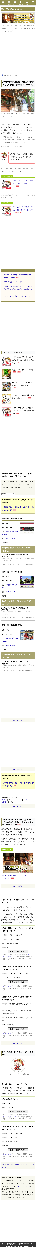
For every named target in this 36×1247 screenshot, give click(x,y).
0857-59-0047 (10, 592)
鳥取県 (4, 802)
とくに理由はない (10, 1025)
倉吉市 (26, 800)
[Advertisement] (18, 53)
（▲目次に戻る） (18, 720)
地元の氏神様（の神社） (12, 943)
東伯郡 (4, 800)
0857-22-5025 (10, 538)
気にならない (8, 1107)
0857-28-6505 (10, 645)
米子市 (19, 800)
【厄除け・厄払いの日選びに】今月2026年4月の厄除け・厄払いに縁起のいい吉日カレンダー (18, 289)
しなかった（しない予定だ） (13, 977)
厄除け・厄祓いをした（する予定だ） (16, 973)
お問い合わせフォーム (23, 1186)
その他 (6, 947)
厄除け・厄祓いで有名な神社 (13, 935)
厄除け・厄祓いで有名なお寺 (13, 939)
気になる (7, 1103)
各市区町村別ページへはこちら (14, 282)
